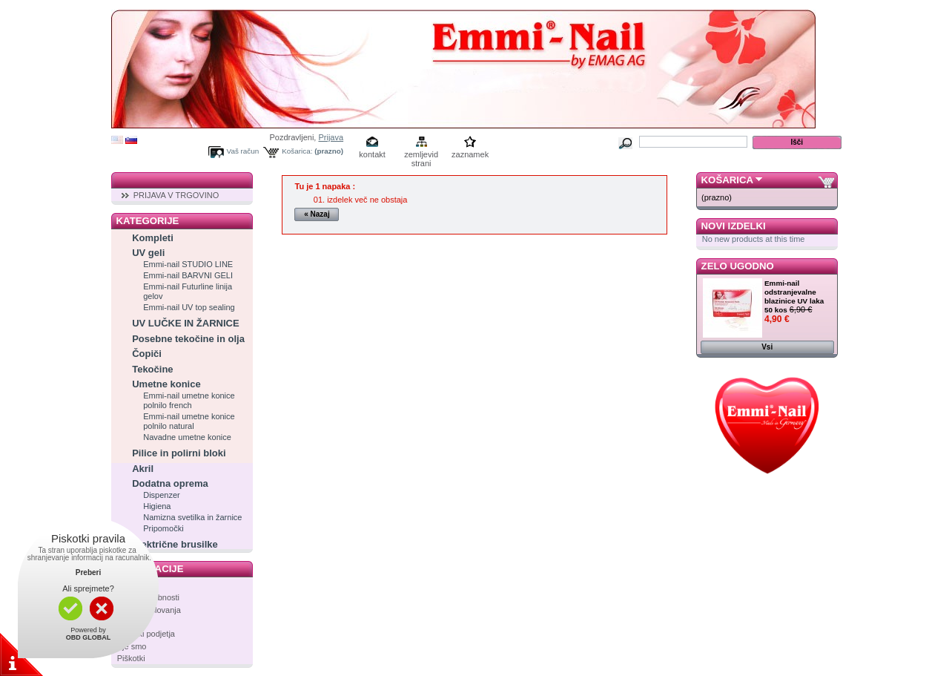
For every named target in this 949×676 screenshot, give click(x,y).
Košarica (727, 180)
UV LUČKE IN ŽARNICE (185, 323)
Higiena (157, 506)
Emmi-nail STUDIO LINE (188, 264)
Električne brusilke (175, 544)
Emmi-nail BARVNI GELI (188, 275)
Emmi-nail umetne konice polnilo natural (189, 421)
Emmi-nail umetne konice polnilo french (189, 400)
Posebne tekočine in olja (188, 338)
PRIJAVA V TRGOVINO (176, 195)
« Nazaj (316, 214)
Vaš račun (243, 151)
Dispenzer (161, 494)
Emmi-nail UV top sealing (189, 307)
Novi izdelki (733, 226)
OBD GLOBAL (88, 637)
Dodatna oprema (170, 483)
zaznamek (470, 154)
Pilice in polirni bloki (178, 453)
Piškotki (131, 658)
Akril (142, 468)
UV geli (148, 252)
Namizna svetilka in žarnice (192, 517)
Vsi (767, 347)
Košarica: (297, 151)
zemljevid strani (421, 155)
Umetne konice (166, 384)
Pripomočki (163, 528)
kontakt (372, 154)
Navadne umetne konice (187, 437)
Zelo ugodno (737, 266)
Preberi (88, 572)
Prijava (330, 137)
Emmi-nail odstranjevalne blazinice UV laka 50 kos (794, 296)
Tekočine (152, 369)
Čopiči (147, 353)
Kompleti (152, 237)
